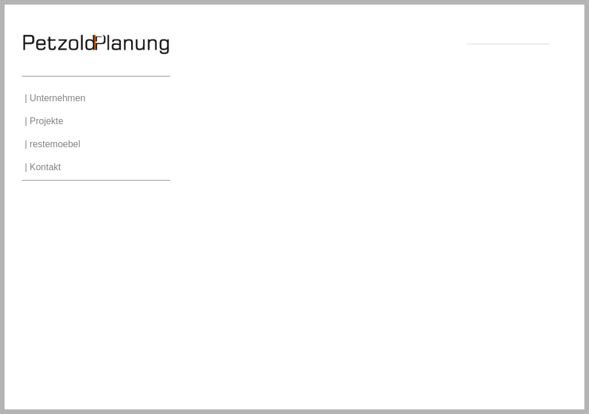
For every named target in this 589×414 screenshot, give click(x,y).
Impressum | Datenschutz (511, 50)
